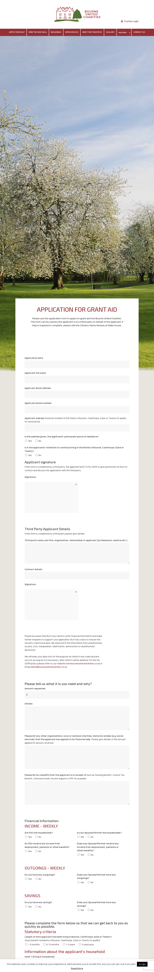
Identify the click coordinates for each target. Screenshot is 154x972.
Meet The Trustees (92, 32)
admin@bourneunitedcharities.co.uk (49, 667)
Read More (77, 968)
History (123, 32)
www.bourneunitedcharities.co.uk (83, 663)
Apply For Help (17, 32)
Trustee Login (131, 21)
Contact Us (139, 32)
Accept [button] (142, 964)
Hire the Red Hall (38, 32)
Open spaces (71, 32)
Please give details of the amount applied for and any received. (75, 739)
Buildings (56, 32)
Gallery (110, 32)
